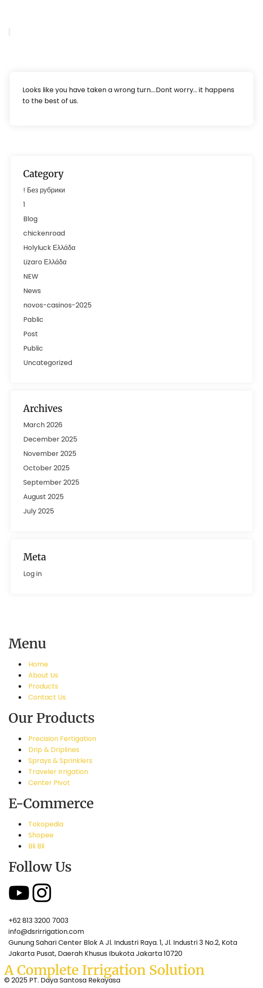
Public (33, 348)
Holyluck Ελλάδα (49, 247)
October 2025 (46, 468)
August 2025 (43, 497)
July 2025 (38, 511)
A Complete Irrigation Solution (104, 970)
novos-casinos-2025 (57, 305)
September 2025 (51, 482)
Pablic (33, 319)
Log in (32, 574)
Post (30, 334)
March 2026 (42, 425)
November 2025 (49, 453)
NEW (30, 276)
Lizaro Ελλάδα (45, 262)
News (32, 291)
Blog (30, 219)
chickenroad (44, 233)
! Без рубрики (44, 190)
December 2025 (50, 439)
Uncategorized (47, 363)
